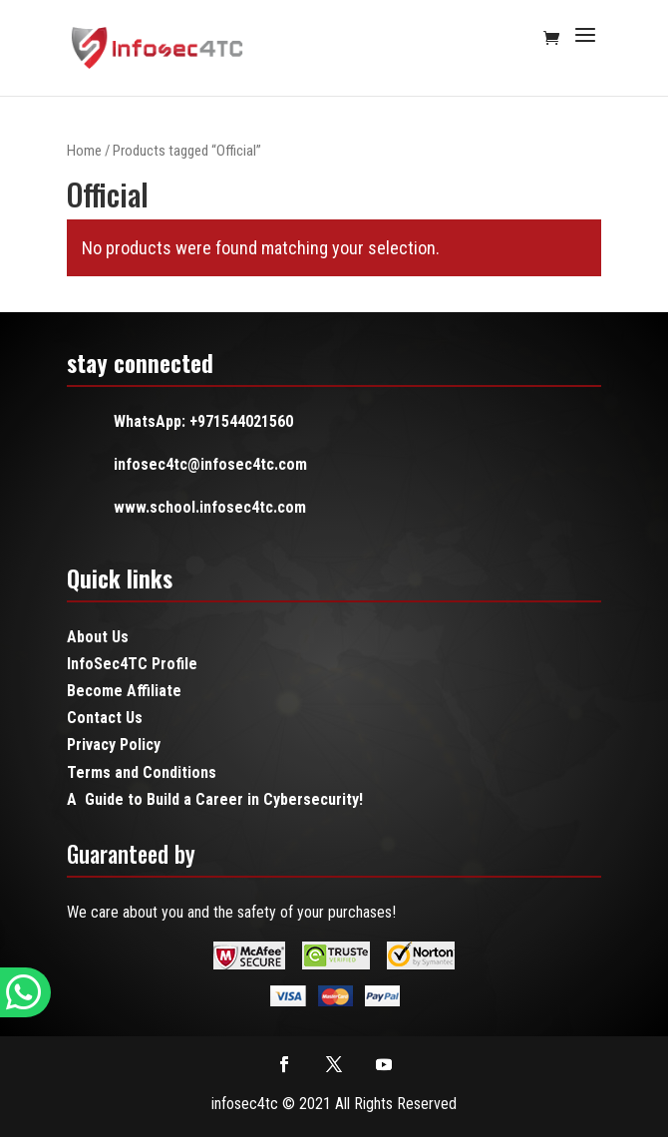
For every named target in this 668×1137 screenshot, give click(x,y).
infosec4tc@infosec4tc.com (210, 464)
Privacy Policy (114, 744)
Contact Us (105, 717)
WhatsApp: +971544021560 (203, 421)
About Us (98, 636)
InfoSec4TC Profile (132, 663)
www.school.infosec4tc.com (210, 507)
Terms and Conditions (141, 772)
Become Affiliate (124, 690)
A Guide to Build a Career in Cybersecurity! (215, 799)
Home (84, 151)
